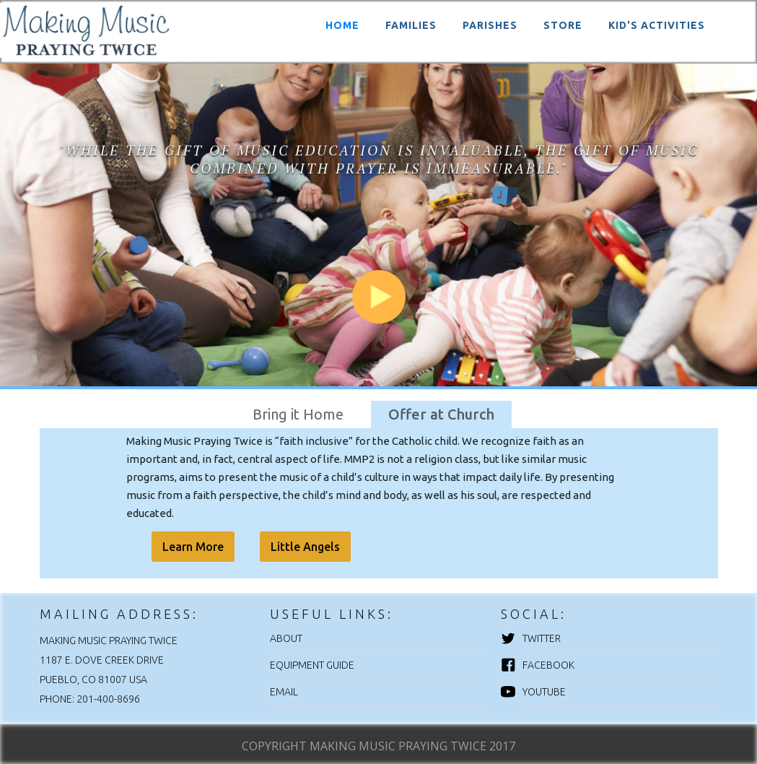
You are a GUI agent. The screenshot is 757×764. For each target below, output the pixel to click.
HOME (342, 25)
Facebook (548, 665)
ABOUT (286, 638)
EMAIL (284, 692)
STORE (562, 25)
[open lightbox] (379, 216)
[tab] (298, 414)
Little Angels (305, 546)
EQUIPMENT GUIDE (312, 665)
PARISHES (490, 25)
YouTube (544, 692)
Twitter (541, 638)
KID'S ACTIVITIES (656, 25)
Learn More (193, 546)
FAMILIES (411, 25)
